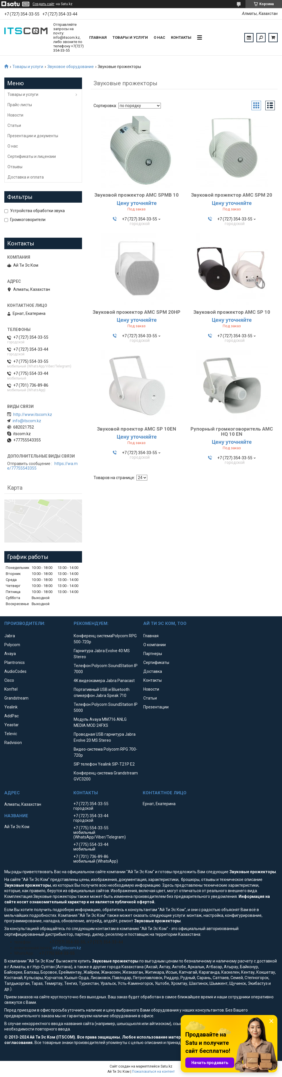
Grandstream (16, 698)
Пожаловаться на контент (153, 1072)
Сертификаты (156, 662)
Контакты (181, 37)
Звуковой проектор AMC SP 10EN (136, 428)
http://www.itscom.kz (32, 414)
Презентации (156, 707)
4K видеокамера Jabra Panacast (104, 680)
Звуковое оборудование (70, 66)
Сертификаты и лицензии (31, 156)
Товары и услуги (130, 37)
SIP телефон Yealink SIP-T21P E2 (104, 764)
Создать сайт (43, 4)
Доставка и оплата (25, 177)
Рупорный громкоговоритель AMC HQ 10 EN (231, 431)
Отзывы (14, 166)
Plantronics (14, 662)
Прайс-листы (19, 104)
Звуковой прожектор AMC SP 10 (231, 312)
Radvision (13, 742)
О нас (159, 37)
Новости (15, 115)
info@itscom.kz (27, 421)
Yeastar (11, 724)
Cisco (9, 680)
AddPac (11, 716)
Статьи (14, 125)
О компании (154, 644)
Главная (98, 37)
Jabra (9, 636)
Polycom (12, 644)
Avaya (10, 653)
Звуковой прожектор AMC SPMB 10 (136, 194)
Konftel (11, 689)
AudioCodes (15, 671)
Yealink (11, 707)
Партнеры (152, 653)
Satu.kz (166, 1066)
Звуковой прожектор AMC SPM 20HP (136, 312)
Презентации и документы (32, 135)
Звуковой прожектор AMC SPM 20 (231, 194)
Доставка (152, 671)
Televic (10, 733)
